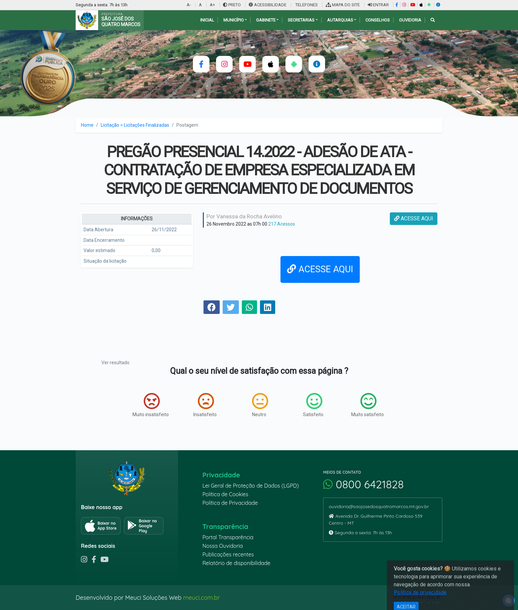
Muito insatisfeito (150, 405)
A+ (212, 4)
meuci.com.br (201, 597)
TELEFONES (306, 4)
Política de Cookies (225, 494)
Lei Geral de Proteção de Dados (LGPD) (251, 485)
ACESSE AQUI (413, 218)
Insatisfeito (205, 405)
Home (87, 125)
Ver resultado (115, 362)
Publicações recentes (228, 554)
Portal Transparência (228, 537)
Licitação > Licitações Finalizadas (135, 125)
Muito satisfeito (367, 405)
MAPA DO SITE (343, 4)
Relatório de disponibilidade (237, 563)
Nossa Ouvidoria (223, 546)
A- (189, 4)
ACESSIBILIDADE (268, 4)
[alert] (508, 600)
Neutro (260, 405)
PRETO (232, 4)
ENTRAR (378, 4)
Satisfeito (313, 405)
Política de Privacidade (230, 503)
